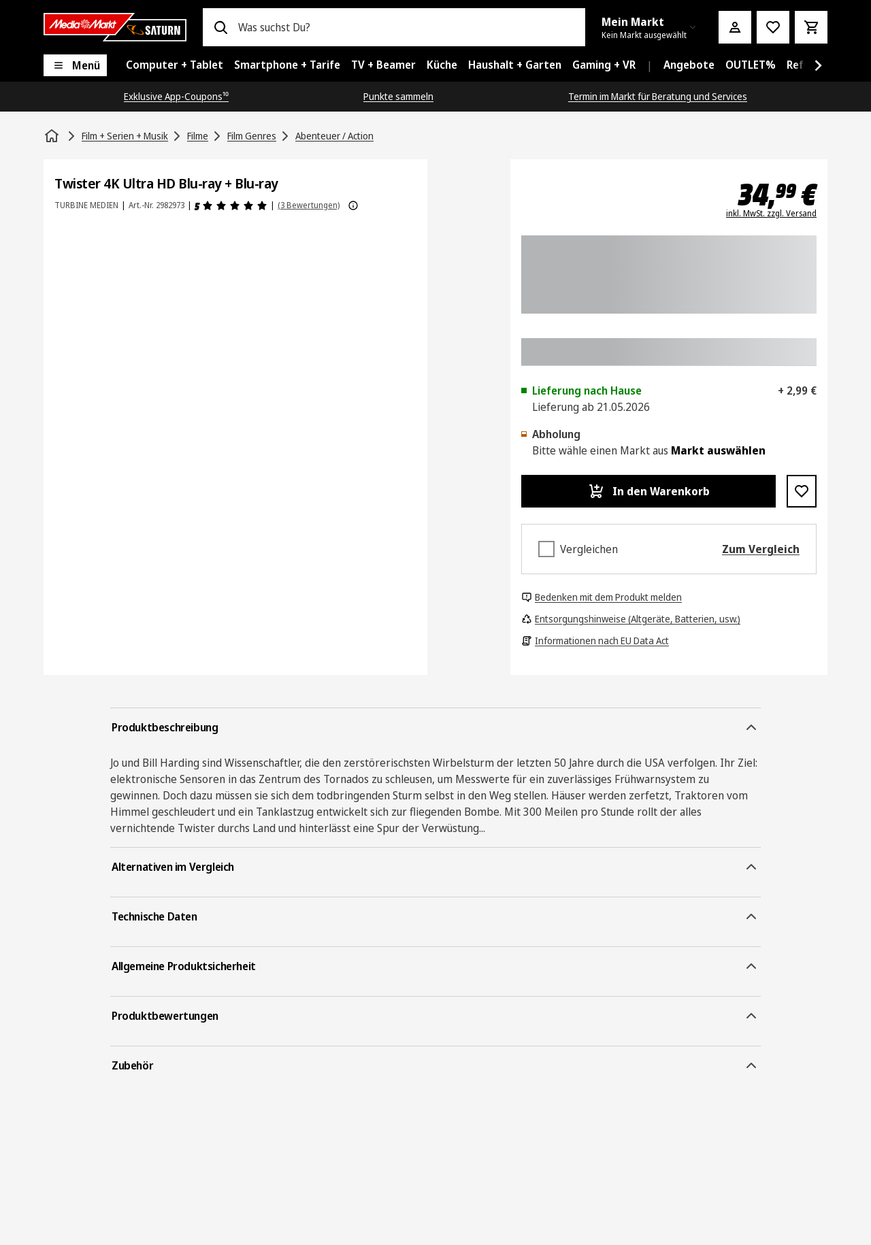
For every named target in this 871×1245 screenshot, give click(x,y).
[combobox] (406, 27)
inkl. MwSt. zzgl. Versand (771, 213)
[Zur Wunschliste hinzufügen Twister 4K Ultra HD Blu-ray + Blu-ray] (802, 491)
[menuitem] (174, 65)
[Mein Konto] (735, 27)
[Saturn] (115, 27)
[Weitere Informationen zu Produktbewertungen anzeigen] (353, 205)
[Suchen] (220, 27)
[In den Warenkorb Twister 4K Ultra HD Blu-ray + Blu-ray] (648, 491)
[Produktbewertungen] (231, 205)
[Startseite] (53, 136)
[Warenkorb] (811, 27)
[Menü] (75, 65)
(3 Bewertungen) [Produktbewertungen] (309, 205)
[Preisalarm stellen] (773, 27)
